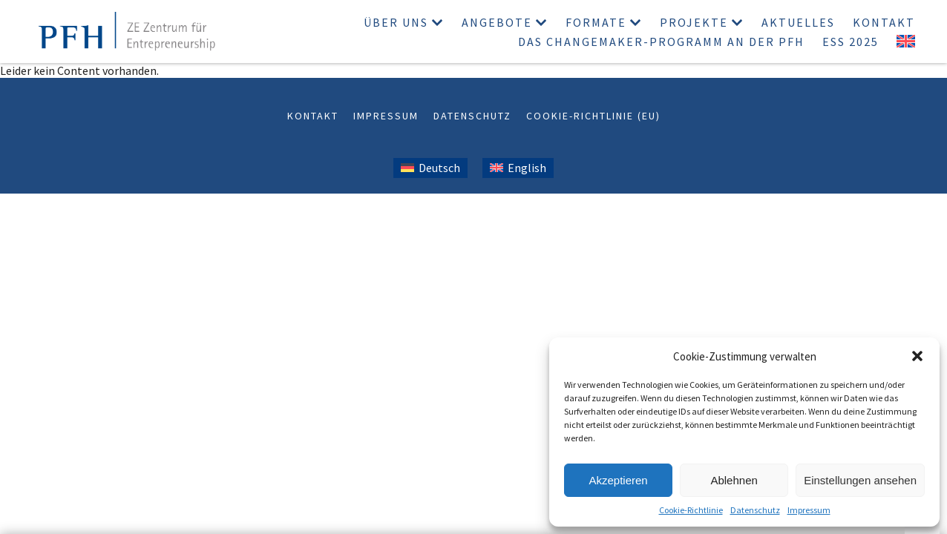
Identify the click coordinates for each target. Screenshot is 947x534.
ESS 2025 (850, 41)
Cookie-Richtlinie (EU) (593, 115)
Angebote (497, 22)
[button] (917, 356)
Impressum (808, 509)
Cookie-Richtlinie (691, 509)
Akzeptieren (618, 480)
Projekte (694, 22)
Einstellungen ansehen (860, 480)
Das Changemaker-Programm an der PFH (661, 41)
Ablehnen (733, 480)
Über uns (396, 22)
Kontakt (884, 22)
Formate (596, 22)
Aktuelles (798, 22)
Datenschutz (755, 509)
